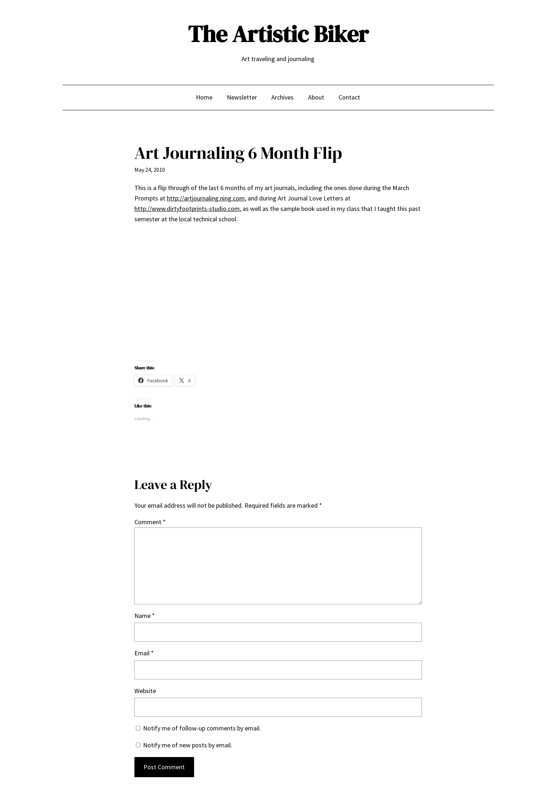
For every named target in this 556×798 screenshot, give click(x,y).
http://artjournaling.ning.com (206, 198)
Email (144, 653)
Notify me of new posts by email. (187, 745)
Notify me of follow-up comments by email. (202, 728)
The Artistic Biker (278, 34)
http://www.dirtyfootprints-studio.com (187, 208)
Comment (150, 522)
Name (144, 616)
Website (145, 691)
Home (204, 97)
